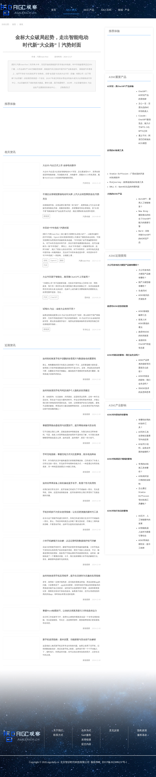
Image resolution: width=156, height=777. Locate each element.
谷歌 (45, 260)
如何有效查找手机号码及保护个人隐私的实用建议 (66, 390)
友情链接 (86, 739)
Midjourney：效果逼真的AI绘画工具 (126, 182)
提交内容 (86, 744)
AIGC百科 (106, 10)
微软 (62, 260)
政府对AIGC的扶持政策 (117, 306)
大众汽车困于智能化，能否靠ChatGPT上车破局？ (66, 277)
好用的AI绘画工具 (115, 150)
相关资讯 (10, 152)
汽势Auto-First (84, 261)
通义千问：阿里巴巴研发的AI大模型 (144, 140)
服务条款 (142, 735)
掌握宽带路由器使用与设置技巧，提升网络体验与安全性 (69, 425)
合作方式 (86, 730)
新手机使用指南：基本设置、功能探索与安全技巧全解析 (69, 639)
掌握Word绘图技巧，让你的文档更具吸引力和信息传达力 (70, 611)
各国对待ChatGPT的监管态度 (144, 344)
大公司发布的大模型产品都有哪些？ (123, 265)
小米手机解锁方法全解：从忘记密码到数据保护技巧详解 (69, 541)
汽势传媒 (86, 216)
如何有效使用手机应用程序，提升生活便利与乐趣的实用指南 (71, 576)
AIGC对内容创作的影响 (117, 415)
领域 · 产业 (123, 10)
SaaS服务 (86, 735)
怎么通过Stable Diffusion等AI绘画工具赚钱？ (143, 496)
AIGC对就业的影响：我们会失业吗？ (123, 355)
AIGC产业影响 (117, 405)
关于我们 (58, 730)
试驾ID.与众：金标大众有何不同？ (59, 309)
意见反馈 (114, 730)
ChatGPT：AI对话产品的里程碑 (143, 95)
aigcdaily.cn (53, 762)
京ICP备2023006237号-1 (114, 762)
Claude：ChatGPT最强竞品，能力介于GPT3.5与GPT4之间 (144, 123)
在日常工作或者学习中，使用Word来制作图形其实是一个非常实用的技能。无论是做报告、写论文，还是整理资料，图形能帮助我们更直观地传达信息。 (71, 620)
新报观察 (86, 379)
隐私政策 (142, 730)
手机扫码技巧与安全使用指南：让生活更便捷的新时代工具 (70, 512)
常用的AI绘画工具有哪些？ (143, 468)
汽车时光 (86, 183)
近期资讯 (10, 345)
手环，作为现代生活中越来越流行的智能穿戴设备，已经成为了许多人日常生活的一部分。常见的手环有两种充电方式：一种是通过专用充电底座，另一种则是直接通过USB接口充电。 (71, 463)
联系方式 (58, 735)
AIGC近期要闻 (117, 255)
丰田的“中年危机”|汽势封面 (56, 228)
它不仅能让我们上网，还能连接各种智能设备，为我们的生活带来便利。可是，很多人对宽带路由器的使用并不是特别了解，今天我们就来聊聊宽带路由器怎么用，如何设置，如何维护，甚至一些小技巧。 (71, 435)
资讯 (21, 24)
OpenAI (54, 260)
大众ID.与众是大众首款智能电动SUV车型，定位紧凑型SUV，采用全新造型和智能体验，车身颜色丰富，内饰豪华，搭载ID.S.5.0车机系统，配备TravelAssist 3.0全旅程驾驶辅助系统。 (71, 175)
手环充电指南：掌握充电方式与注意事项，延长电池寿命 (69, 454)
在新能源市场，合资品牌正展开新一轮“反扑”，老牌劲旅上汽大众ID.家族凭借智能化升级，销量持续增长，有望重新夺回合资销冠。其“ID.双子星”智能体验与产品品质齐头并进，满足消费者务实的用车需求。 (71, 208)
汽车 (45, 265)
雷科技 (87, 297)
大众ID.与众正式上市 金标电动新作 (59, 165)
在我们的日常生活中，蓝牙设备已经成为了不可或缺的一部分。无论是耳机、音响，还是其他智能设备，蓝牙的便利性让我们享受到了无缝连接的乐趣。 (71, 492)
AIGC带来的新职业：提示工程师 (144, 544)
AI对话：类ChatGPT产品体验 (120, 86)
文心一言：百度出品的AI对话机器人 (144, 107)
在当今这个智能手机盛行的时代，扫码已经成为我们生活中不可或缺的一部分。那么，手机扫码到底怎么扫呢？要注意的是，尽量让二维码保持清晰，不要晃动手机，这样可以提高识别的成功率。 (71, 521)
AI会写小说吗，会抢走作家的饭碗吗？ (144, 448)
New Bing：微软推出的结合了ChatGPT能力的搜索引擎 (144, 219)
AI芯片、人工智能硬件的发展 (144, 520)
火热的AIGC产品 (114, 194)
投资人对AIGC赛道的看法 (143, 324)
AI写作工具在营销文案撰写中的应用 (144, 436)
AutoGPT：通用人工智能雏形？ (144, 203)
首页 (53, 10)
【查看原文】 (64, 87)
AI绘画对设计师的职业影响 (144, 480)
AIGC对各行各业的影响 (117, 511)
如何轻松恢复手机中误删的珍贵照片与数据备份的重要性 (69, 359)
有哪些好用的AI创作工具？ (144, 424)
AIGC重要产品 (117, 77)
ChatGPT (54, 297)
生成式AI (142, 291)
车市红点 (86, 330)
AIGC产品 (88, 10)
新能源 (46, 216)
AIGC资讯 (71, 10)
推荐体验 (10, 103)
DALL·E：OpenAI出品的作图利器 (124, 187)
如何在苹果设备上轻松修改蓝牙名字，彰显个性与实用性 (69, 483)
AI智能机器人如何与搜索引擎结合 (144, 532)
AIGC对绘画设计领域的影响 (119, 459)
